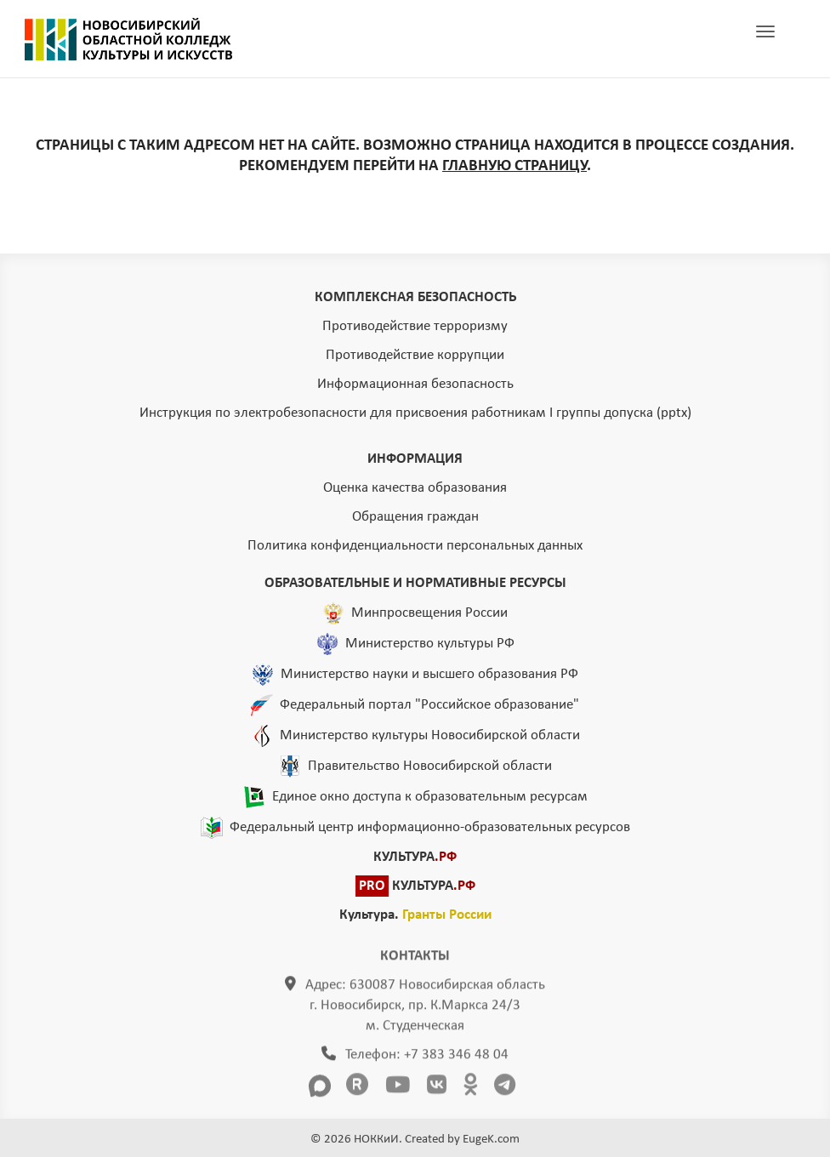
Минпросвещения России (429, 612)
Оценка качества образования (415, 488)
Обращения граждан (415, 517)
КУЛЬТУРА (415, 857)
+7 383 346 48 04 (456, 1059)
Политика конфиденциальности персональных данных (415, 546)
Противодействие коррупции (415, 355)
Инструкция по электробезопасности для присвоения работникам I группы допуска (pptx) (415, 413)
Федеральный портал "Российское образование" (429, 704)
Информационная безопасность (415, 384)
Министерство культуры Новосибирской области (430, 734)
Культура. (415, 915)
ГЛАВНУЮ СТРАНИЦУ (514, 166)
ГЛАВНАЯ (128, 39)
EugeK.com (491, 1139)
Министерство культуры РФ (429, 642)
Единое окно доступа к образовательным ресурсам (430, 796)
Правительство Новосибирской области (430, 765)
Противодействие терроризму (415, 326)
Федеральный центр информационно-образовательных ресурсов (430, 826)
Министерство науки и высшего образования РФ (429, 673)
